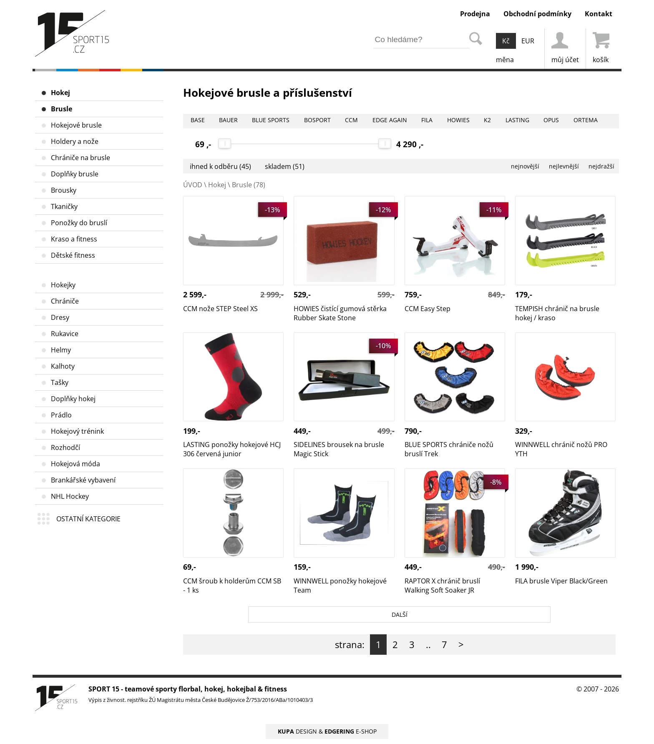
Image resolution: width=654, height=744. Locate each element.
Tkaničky (64, 206)
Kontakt (598, 13)
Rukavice (64, 333)
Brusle (61, 108)
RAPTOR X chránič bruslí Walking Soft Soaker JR (442, 477)
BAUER (233, 121)
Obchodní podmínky (537, 13)
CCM (372, 121)
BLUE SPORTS (281, 121)
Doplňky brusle (74, 173)
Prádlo (61, 415)
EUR (527, 40)
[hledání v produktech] (421, 39)
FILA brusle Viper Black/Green (561, 473)
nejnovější (507, 166)
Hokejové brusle (76, 125)
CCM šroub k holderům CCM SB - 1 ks (232, 477)
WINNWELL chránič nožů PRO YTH (561, 341)
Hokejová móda (75, 463)
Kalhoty (63, 366)
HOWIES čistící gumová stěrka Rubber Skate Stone (340, 205)
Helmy (61, 349)
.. (428, 649)
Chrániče (65, 301)
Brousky (63, 190)
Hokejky (63, 284)
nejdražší (598, 166)
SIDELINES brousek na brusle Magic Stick (339, 341)
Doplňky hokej (73, 398)
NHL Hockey (70, 496)
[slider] (225, 143)
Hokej (60, 92)
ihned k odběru (220, 166)
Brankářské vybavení (83, 480)
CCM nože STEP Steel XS (220, 200)
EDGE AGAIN (414, 121)
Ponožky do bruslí (79, 222)
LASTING (557, 121)
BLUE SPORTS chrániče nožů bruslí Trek (449, 341)
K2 (524, 121)
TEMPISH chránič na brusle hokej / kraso (557, 205)
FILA (456, 121)
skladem (284, 166)
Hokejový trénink (77, 431)
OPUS (596, 121)
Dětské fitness (73, 255)
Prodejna (475, 13)
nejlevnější (553, 166)
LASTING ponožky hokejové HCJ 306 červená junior (232, 341)
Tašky (59, 382)
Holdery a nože (74, 141)
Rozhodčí (65, 447)
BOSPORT (334, 121)
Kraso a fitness (74, 239)
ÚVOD (192, 184)
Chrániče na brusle (80, 157)
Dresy (60, 317)
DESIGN (297, 736)
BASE (199, 121)
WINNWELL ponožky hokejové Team (340, 477)
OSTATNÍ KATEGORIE (88, 518)
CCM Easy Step (427, 200)
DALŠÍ (399, 616)
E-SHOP (350, 736)
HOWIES (491, 121)
